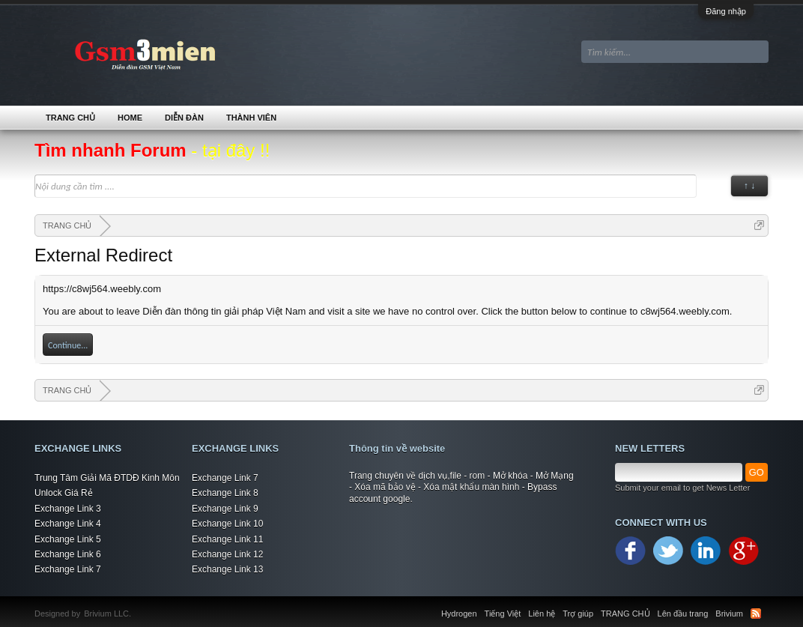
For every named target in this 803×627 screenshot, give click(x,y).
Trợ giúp (578, 613)
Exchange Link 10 (227, 523)
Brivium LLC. (107, 613)
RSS (756, 613)
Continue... (68, 345)
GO (756, 472)
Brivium (729, 613)
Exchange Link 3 (67, 508)
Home (130, 117)
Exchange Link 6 (67, 554)
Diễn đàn (184, 117)
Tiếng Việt (503, 613)
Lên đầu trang (683, 613)
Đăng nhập (726, 11)
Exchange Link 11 (227, 539)
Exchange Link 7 (67, 569)
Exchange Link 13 (227, 569)
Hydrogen (459, 613)
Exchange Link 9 (225, 508)
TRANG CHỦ (70, 117)
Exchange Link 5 (67, 539)
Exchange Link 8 (225, 493)
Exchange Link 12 (227, 554)
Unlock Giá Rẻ (63, 493)
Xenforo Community (138, 604)
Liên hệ (541, 613)
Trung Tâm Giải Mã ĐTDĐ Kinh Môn (107, 478)
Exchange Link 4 (67, 523)
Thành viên (251, 117)
